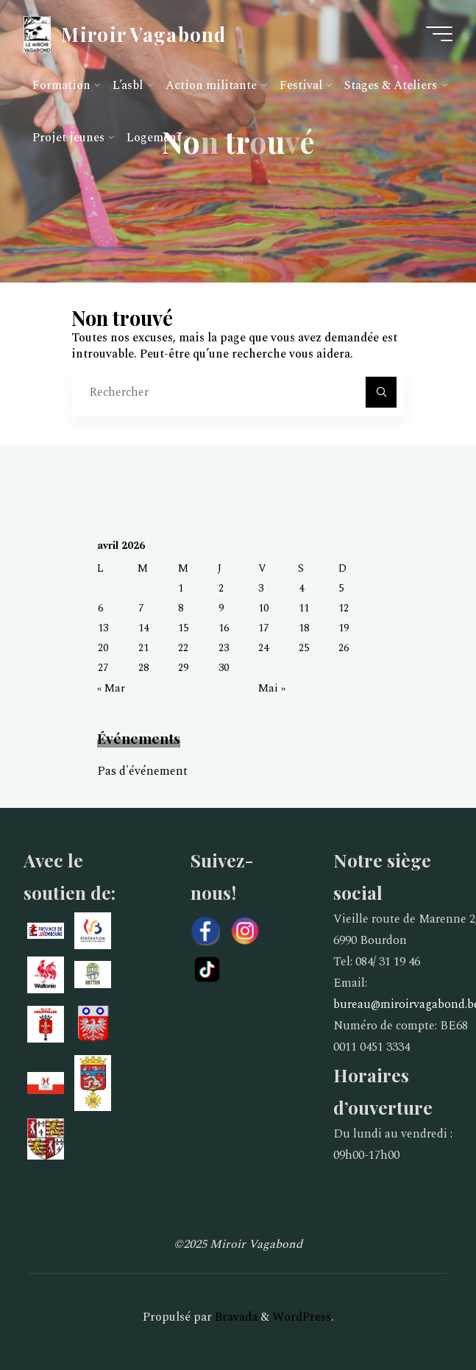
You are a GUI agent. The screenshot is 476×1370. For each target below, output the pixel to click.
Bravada (234, 1317)
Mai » (271, 689)
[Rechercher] (381, 392)
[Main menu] (439, 33)
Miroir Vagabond (143, 33)
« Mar (111, 689)
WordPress (301, 1317)
